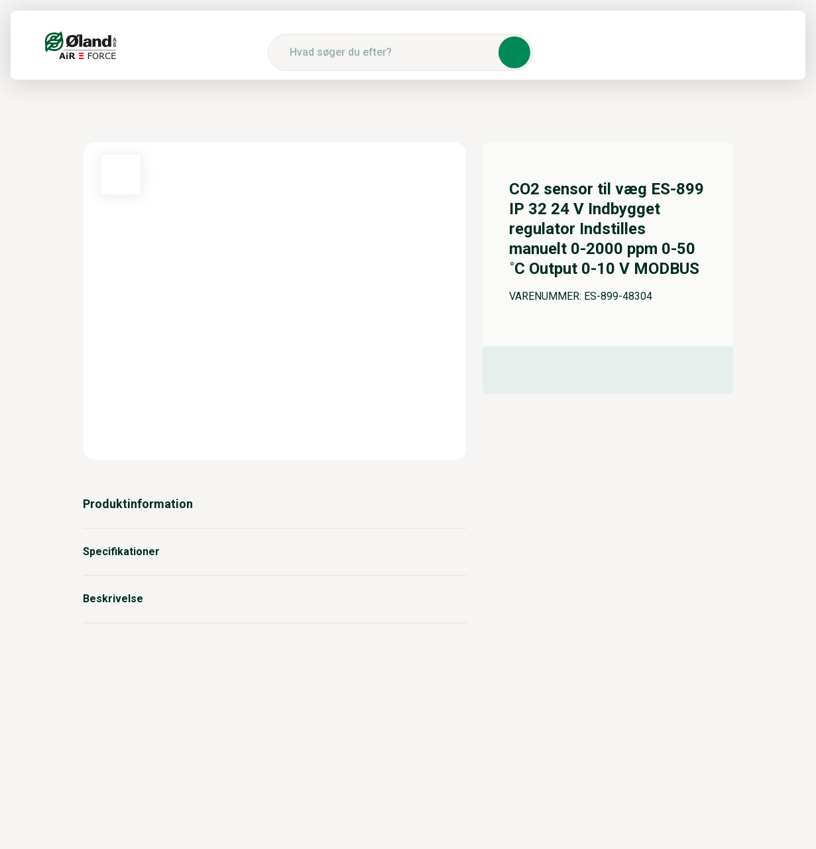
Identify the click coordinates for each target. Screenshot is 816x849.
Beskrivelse (275, 599)
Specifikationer (275, 551)
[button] (514, 52)
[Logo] (80, 45)
